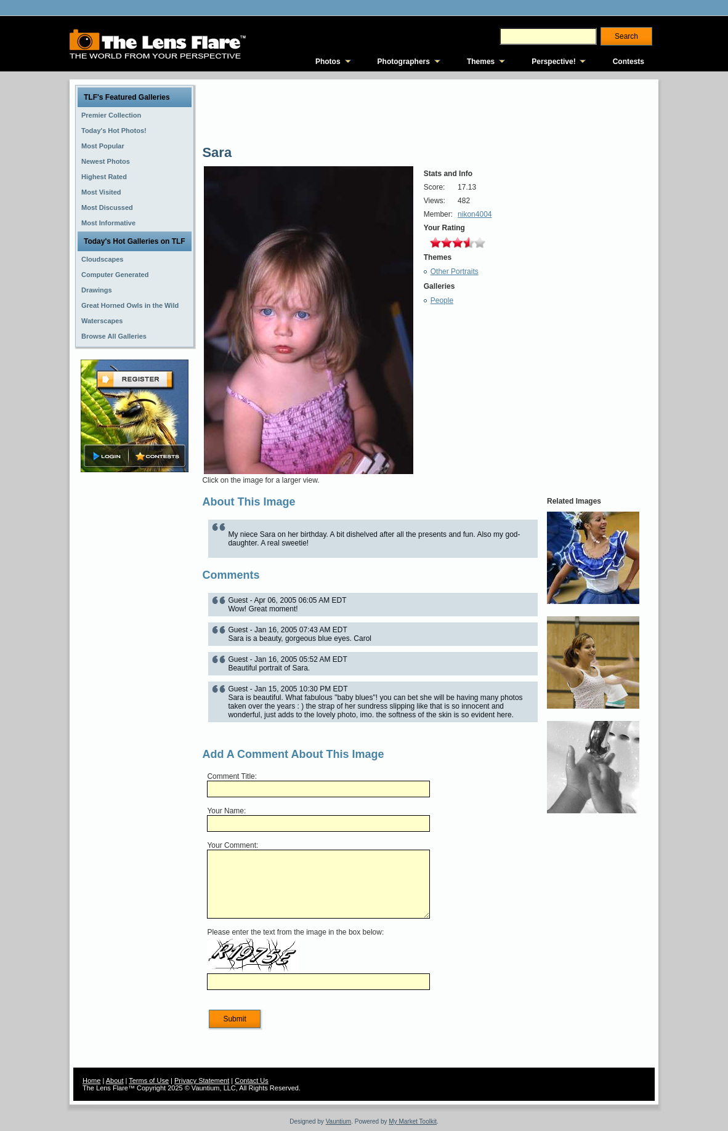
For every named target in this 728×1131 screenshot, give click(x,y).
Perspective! (553, 61)
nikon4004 (474, 214)
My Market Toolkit (413, 1121)
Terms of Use (149, 1080)
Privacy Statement (201, 1080)
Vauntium (339, 1121)
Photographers (404, 61)
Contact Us (251, 1080)
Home (91, 1080)
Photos (328, 61)
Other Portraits (455, 271)
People (442, 300)
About (115, 1080)
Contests (628, 61)
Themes (481, 61)
